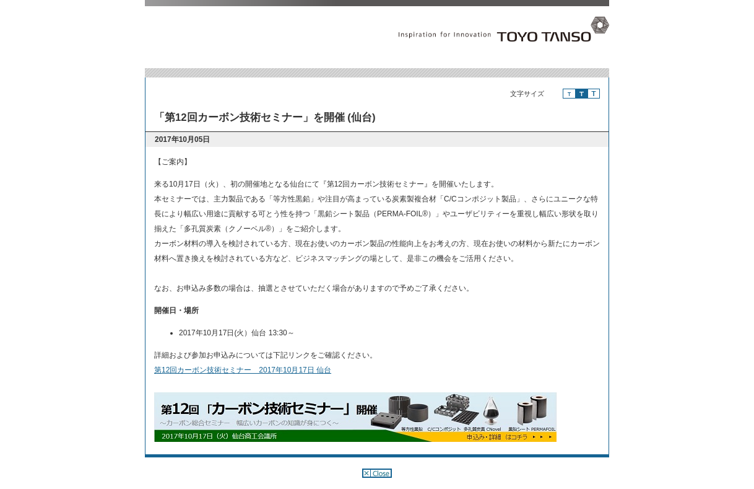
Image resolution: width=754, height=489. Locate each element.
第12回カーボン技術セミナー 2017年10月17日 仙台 (242, 370)
